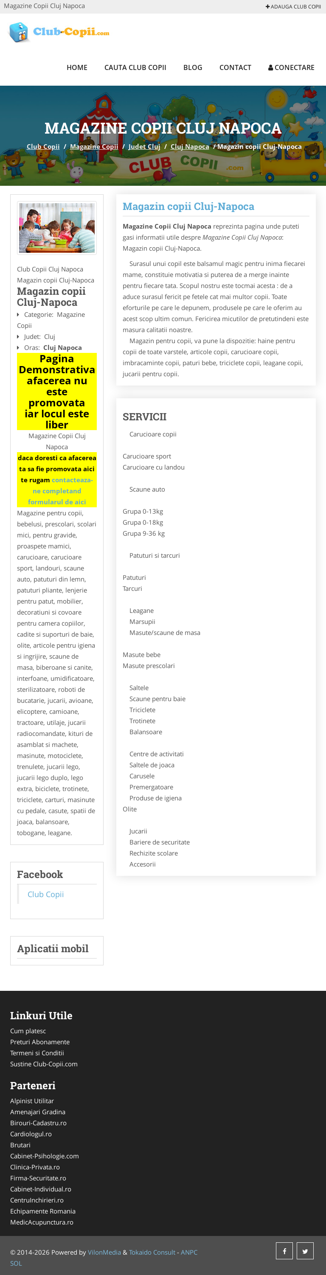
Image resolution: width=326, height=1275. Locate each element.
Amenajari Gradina (37, 1111)
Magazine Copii (94, 146)
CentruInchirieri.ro (37, 1200)
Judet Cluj (144, 146)
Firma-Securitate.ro (38, 1178)
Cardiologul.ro (31, 1134)
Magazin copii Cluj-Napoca (188, 206)
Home (77, 67)
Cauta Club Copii (135, 67)
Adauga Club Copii (293, 6)
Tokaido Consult (152, 1252)
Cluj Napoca (190, 146)
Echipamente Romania (43, 1211)
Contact (235, 67)
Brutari (20, 1145)
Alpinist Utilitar (32, 1100)
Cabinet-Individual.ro (40, 1189)
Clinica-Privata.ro (35, 1167)
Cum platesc (28, 1030)
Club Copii (43, 146)
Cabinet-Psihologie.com (44, 1156)
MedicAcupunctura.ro (41, 1222)
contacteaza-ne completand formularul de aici (60, 490)
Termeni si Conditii (37, 1053)
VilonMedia (104, 1252)
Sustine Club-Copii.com (44, 1064)
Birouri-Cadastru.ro (38, 1122)
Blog (192, 67)
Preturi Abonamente (40, 1041)
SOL (16, 1263)
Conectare (291, 67)
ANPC (189, 1252)
